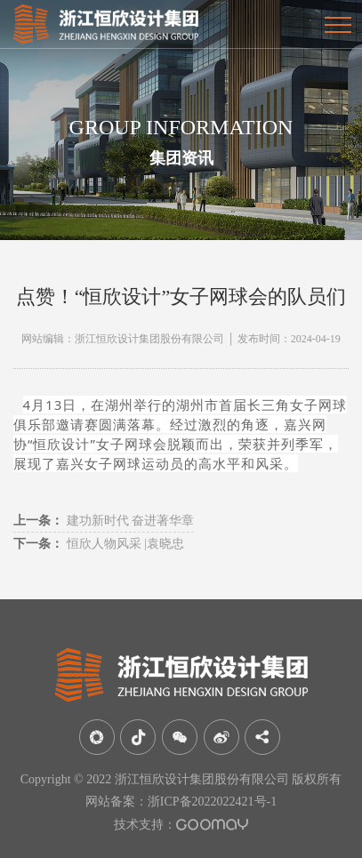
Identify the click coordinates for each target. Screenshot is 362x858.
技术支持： (181, 824)
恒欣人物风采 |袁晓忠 (98, 543)
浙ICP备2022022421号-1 (212, 801)
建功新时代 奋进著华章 (103, 520)
